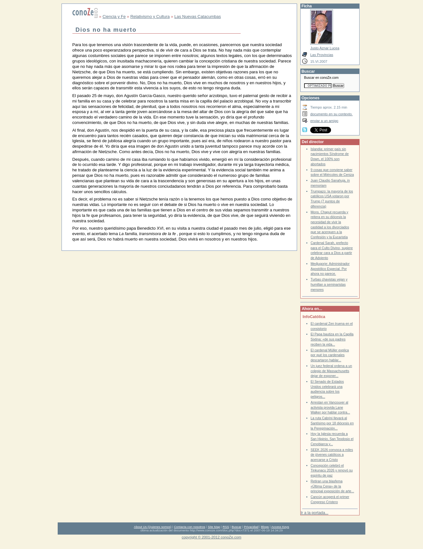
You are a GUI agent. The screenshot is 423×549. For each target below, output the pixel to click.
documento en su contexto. (331, 114)
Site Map (214, 527)
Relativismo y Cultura (150, 16)
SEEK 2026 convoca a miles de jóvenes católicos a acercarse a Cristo (332, 455)
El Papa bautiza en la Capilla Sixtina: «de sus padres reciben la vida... (332, 339)
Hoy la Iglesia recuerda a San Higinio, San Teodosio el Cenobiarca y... (332, 439)
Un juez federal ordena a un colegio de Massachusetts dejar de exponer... (331, 371)
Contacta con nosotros (189, 527)
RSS (226, 527)
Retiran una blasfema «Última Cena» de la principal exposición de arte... (332, 486)
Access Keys (280, 527)
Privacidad (251, 527)
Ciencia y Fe (114, 16)
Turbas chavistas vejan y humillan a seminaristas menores (329, 284)
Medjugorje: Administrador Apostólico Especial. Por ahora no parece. (330, 268)
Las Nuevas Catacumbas (197, 16)
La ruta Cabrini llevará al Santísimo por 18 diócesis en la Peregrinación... (332, 423)
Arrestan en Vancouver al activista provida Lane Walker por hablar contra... (330, 407)
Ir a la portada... (314, 513)
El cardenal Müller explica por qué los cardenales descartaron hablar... (330, 355)
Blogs (265, 527)
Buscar (236, 527)
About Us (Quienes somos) (152, 527)
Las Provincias (321, 55)
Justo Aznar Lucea (324, 48)
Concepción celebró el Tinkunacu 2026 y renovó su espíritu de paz (331, 470)
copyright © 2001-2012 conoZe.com (211, 537)
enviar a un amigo (324, 121)
